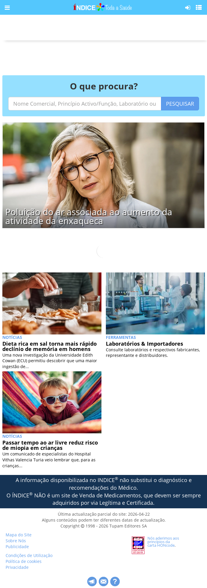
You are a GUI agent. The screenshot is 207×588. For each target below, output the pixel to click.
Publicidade (17, 546)
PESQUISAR (180, 103)
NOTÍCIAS (12, 337)
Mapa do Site (19, 535)
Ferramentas (121, 337)
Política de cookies (24, 561)
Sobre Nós (16, 540)
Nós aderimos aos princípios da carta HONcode (163, 541)
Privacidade (17, 567)
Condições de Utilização (29, 555)
